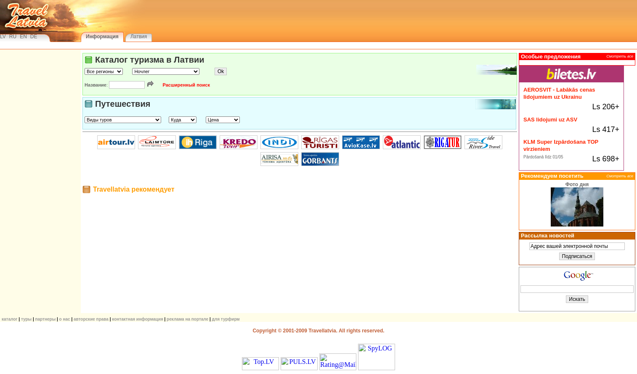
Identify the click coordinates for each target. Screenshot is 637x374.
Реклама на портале (187, 319)
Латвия (138, 37)
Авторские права (91, 319)
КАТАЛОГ (10, 319)
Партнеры (45, 319)
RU (12, 37)
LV (3, 37)
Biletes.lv (571, 70)
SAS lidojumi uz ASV (550, 119)
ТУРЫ (26, 319)
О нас (64, 319)
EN (23, 37)
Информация (102, 37)
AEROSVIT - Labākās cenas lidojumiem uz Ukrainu (559, 93)
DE (33, 37)
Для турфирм (226, 319)
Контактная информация (137, 319)
